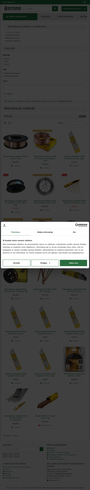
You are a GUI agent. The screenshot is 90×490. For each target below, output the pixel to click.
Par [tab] (74, 232)
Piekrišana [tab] (15, 232)
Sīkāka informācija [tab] (45, 232)
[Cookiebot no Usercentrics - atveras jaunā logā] (77, 225)
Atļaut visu (73, 263)
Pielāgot (45, 263)
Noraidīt (16, 263)
